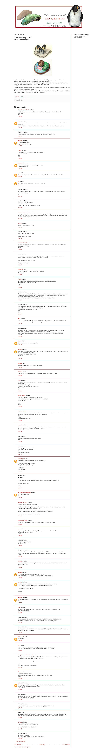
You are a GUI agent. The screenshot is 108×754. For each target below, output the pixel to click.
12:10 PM (20, 667)
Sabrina (20, 371)
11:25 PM (20, 488)
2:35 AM (20, 249)
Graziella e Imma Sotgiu (23, 109)
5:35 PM (20, 471)
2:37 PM (20, 612)
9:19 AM (20, 300)
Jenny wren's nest (22, 242)
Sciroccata (20, 636)
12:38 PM (20, 678)
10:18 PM (20, 185)
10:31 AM (20, 314)
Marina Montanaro (22, 411)
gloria (19, 529)
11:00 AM (20, 622)
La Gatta (20, 561)
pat (18, 172)
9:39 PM (20, 650)
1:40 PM (20, 367)
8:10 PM (20, 406)
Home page (42, 744)
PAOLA (19, 279)
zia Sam (20, 722)
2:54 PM (20, 640)
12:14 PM (20, 344)
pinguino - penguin (27, 97)
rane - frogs (33, 97)
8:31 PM (20, 420)
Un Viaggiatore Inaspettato (24, 492)
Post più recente (18, 744)
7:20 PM (20, 127)
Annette (20, 349)
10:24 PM (20, 207)
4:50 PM (20, 497)
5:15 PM (20, 516)
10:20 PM (20, 196)
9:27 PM (20, 602)
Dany (19, 318)
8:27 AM (20, 274)
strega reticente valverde (24, 212)
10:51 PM (20, 431)
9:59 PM (20, 176)
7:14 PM (20, 545)
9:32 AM (20, 717)
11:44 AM (20, 728)
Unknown (20, 140)
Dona (19, 380)
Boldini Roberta (21, 395)
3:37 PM (20, 391)
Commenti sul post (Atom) (24, 747)
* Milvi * (20, 150)
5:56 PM (20, 535)
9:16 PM (20, 158)
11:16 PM (20, 556)
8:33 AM (20, 689)
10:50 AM (20, 707)
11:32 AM (20, 336)
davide (19, 446)
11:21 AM (20, 323)
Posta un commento (20, 741)
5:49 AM (20, 265)
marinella (20, 425)
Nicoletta (20, 572)
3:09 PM (20, 738)
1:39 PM (20, 577)
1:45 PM (20, 593)
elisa (19, 121)
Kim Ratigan (21, 458)
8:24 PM (20, 145)
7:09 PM (20, 116)
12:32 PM (20, 358)
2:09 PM (20, 375)
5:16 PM (20, 524)
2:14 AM (20, 238)
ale (18, 181)
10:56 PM (20, 227)
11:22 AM (20, 454)
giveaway (21, 97)
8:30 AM (20, 287)
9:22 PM (20, 168)
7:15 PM (20, 632)
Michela (20, 363)
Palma (19, 671)
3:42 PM (20, 567)
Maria (19, 341)
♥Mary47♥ (20, 269)
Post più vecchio (66, 744)
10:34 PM (20, 218)
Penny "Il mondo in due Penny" (25, 655)
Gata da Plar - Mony (22, 502)
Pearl (19, 607)
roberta (19, 223)
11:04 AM (20, 441)
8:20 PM (20, 136)
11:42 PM (20, 699)
